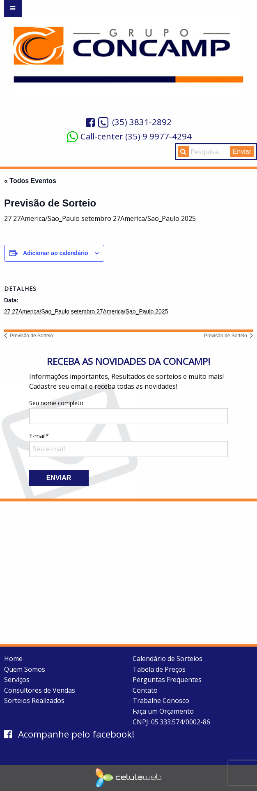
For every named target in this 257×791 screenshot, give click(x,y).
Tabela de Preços (159, 669)
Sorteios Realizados (34, 700)
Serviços (17, 679)
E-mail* (128, 444)
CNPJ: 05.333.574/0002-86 (171, 721)
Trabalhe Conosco (161, 700)
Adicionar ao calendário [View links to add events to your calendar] (55, 253)
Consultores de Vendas (39, 690)
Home (13, 658)
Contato (145, 690)
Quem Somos (24, 669)
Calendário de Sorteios (167, 658)
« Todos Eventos (30, 180)
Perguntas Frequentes (167, 679)
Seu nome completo (128, 411)
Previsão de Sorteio (31, 336)
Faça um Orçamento (163, 711)
